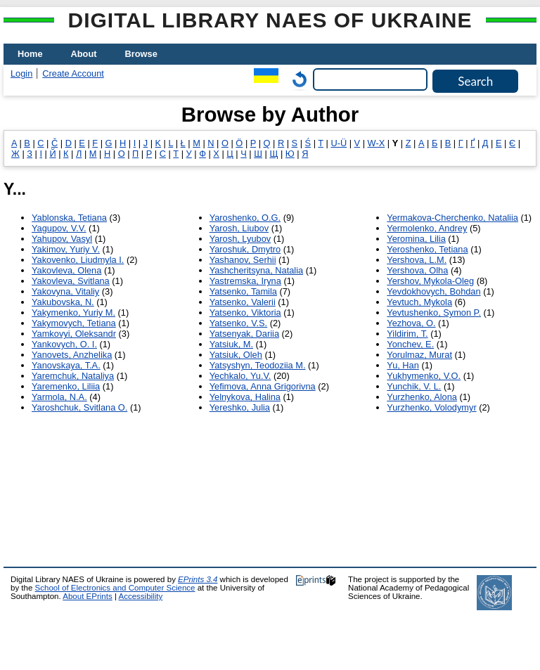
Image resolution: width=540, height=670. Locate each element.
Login (21, 73)
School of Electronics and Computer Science (115, 588)
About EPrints (87, 596)
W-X (376, 143)
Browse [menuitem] (141, 54)
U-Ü (338, 143)
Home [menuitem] (30, 54)
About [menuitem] (84, 54)
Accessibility (140, 596)
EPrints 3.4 (197, 579)
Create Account (73, 73)
